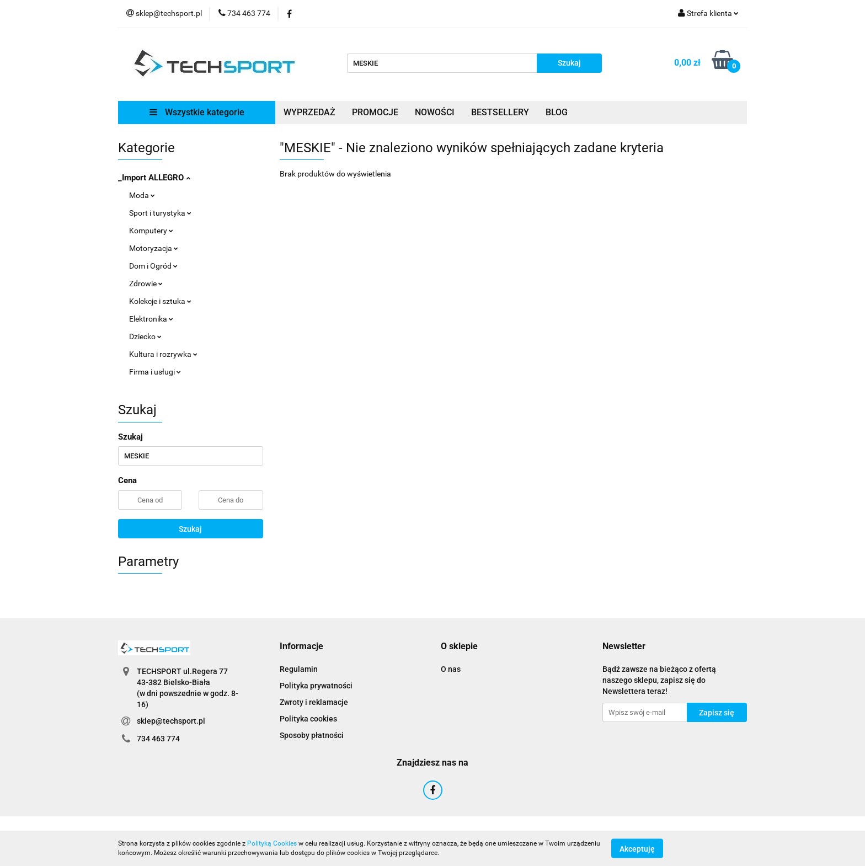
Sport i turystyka (160, 213)
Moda (142, 195)
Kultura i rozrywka (163, 354)
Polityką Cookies (272, 843)
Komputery (151, 230)
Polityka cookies (308, 718)
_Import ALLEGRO (154, 178)
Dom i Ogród (153, 265)
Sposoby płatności (312, 735)
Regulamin (299, 669)
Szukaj (190, 529)
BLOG (557, 112)
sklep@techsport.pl (171, 721)
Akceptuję (637, 848)
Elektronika (151, 318)
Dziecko (145, 336)
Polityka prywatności (316, 685)
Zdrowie (146, 283)
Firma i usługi (155, 371)
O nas (451, 669)
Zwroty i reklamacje (314, 702)
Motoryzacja (153, 248)
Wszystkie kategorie (196, 112)
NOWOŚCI (435, 112)
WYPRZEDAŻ (309, 112)
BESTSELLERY (500, 112)
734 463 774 (158, 738)
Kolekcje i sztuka (160, 301)
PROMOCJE (375, 112)
